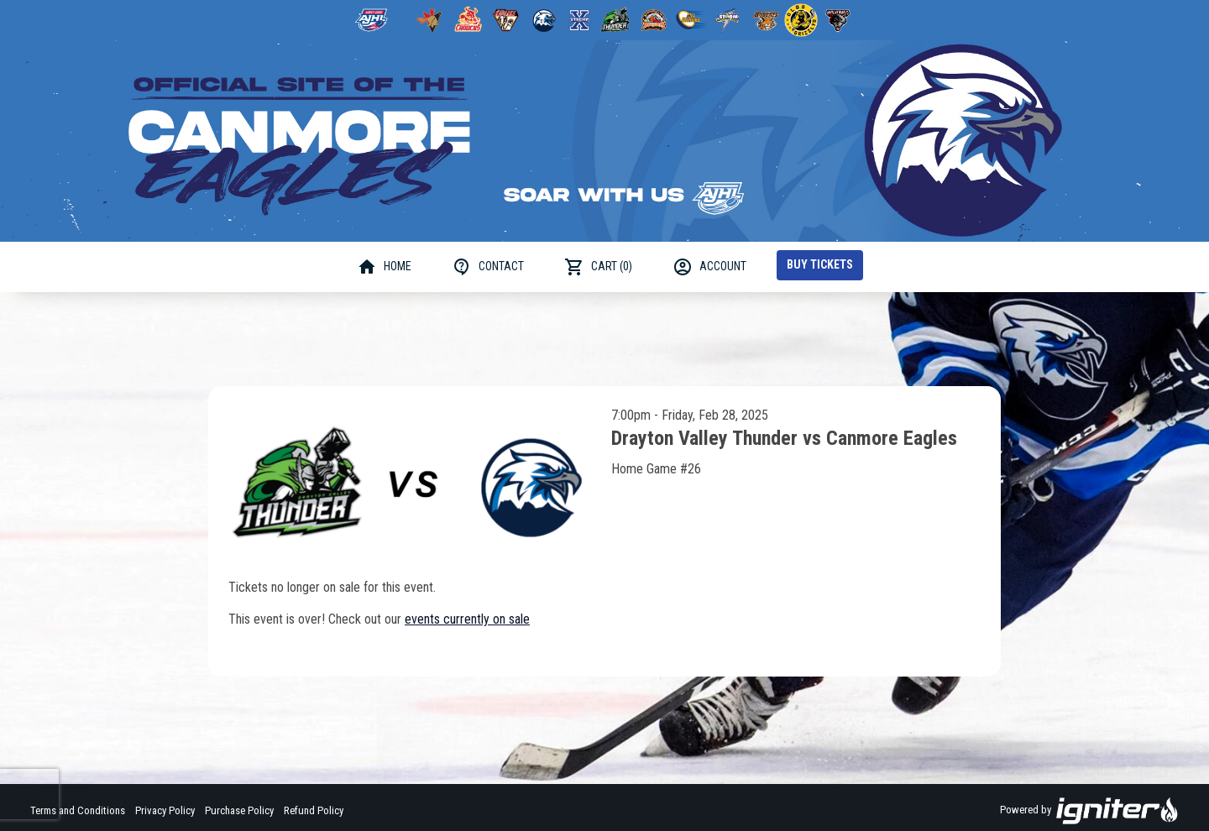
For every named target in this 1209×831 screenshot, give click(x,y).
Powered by (1089, 810)
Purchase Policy (239, 810)
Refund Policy (313, 810)
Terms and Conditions (77, 810)
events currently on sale (467, 619)
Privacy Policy (165, 810)
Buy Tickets (820, 264)
